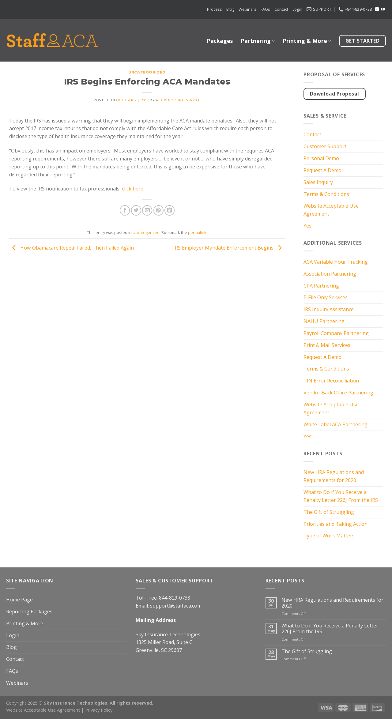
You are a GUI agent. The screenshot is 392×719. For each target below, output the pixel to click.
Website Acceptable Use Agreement (331, 209)
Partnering (258, 40)
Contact (281, 9)
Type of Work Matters (329, 535)
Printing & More (307, 40)
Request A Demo (322, 170)
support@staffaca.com (176, 605)
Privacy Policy (98, 710)
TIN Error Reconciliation (331, 380)
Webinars (247, 9)
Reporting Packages (29, 611)
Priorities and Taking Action (335, 524)
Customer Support (324, 146)
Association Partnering (329, 273)
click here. (133, 188)
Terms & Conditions (326, 194)
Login (297, 9)
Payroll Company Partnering (336, 333)
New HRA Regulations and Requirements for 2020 (333, 476)
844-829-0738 (174, 597)
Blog (230, 9)
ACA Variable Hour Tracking (335, 261)
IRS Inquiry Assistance (328, 309)
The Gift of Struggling (328, 512)
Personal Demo (321, 158)
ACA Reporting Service (178, 100)
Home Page (19, 599)
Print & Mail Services (326, 345)
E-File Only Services (325, 297)
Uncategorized (146, 72)
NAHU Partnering (324, 321)
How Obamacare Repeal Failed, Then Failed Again (71, 247)
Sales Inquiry (318, 182)
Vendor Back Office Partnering (338, 392)
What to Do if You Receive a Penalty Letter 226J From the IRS (340, 496)
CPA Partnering (321, 285)
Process (214, 9)
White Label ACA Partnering (335, 424)
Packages (220, 40)
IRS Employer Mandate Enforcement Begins (229, 247)
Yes (307, 225)
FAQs (265, 9)
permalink (197, 232)
